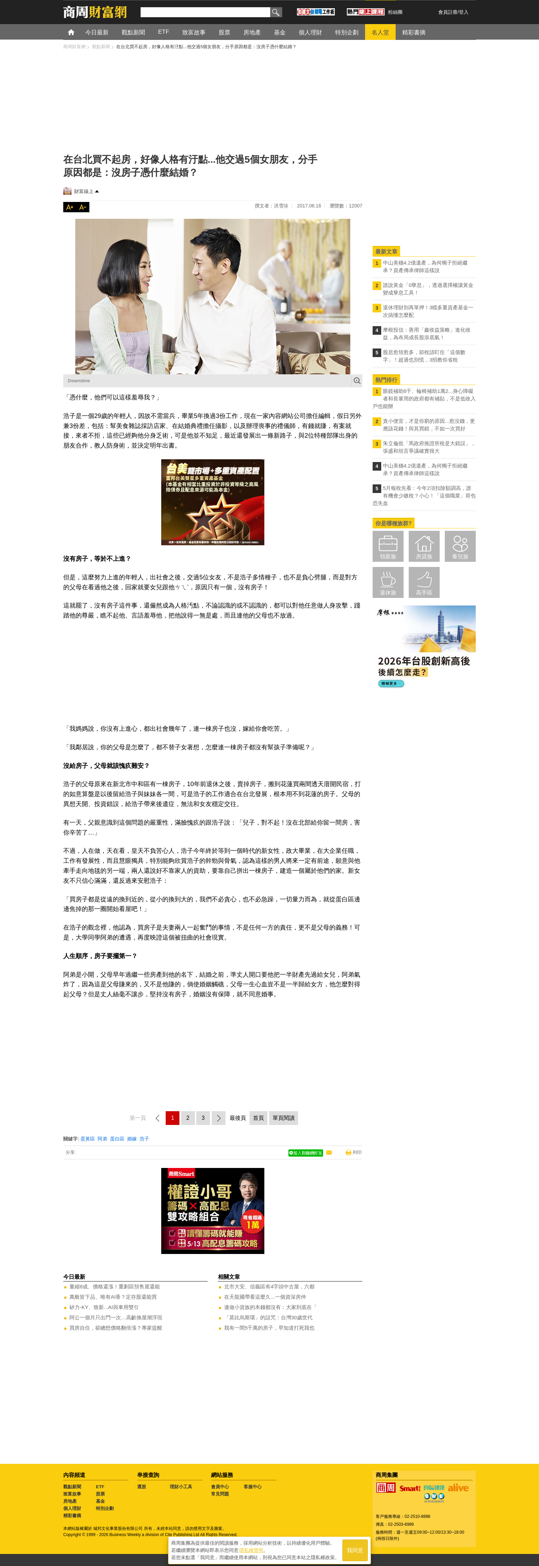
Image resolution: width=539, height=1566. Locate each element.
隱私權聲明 (251, 1549)
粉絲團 (395, 12)
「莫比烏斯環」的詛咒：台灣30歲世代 (268, 1317)
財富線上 (84, 191)
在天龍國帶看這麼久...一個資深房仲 (265, 1297)
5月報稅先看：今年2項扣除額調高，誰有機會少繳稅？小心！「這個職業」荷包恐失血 (424, 495)
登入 (464, 12)
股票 (100, 1494)
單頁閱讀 (284, 1118)
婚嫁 (132, 1138)
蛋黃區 (87, 1138)
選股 (141, 1486)
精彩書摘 (72, 1515)
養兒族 (460, 556)
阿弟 (102, 1138)
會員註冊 (448, 12)
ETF (100, 1486)
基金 (100, 1501)
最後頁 (238, 1118)
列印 (357, 1152)
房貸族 (424, 556)
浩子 (144, 1138)
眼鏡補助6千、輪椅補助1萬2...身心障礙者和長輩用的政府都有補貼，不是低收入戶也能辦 (424, 398)
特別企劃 (105, 1508)
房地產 (70, 1501)
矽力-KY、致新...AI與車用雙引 (104, 1307)
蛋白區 (117, 1138)
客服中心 (253, 1486)
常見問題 (220, 1494)
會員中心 (220, 1486)
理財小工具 (181, 1486)
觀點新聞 (72, 1486)
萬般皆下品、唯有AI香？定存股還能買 (113, 1297)
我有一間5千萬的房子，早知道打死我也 (269, 1328)
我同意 (355, 1549)
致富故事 (72, 1494)
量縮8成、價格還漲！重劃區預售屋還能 (114, 1286)
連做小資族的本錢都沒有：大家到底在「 (270, 1307)
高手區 (424, 593)
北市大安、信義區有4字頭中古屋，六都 (269, 1286)
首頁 (77, 32)
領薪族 (388, 556)
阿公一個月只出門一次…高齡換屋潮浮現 (115, 1317)
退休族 (388, 593)
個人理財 (72, 1508)
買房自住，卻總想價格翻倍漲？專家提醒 (115, 1328)
